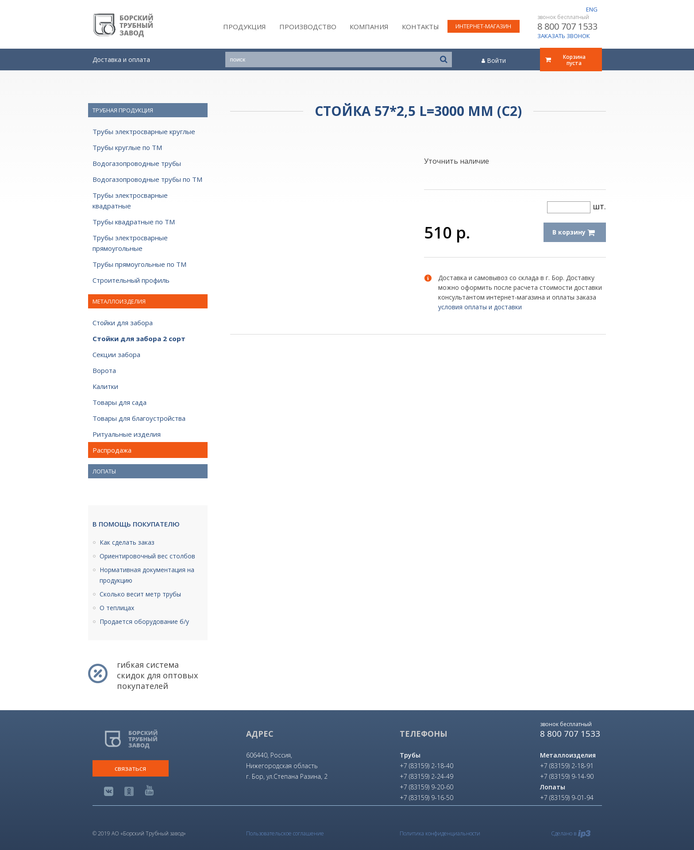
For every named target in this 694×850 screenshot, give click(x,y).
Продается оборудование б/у (144, 621)
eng (592, 9)
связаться (130, 768)
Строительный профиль (131, 280)
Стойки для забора (123, 322)
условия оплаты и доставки (480, 307)
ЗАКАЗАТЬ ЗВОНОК (563, 36)
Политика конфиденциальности (440, 833)
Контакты (420, 26)
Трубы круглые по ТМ (127, 147)
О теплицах (117, 608)
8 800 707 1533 (567, 26)
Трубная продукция (123, 110)
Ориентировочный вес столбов (147, 556)
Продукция (244, 26)
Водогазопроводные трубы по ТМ (147, 179)
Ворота (104, 370)
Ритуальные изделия (127, 434)
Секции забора (116, 354)
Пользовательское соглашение (285, 833)
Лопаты (104, 471)
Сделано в (570, 833)
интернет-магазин (483, 26)
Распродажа (112, 450)
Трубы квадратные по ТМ (134, 221)
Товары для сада (120, 402)
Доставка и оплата (121, 59)
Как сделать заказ (127, 542)
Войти (494, 60)
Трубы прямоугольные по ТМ (139, 264)
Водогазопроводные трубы (137, 163)
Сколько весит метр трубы (140, 594)
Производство (307, 26)
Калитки (105, 386)
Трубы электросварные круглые (144, 131)
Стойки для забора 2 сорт (139, 338)
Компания (369, 26)
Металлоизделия (119, 301)
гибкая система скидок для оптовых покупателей (157, 675)
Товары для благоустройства (139, 418)
